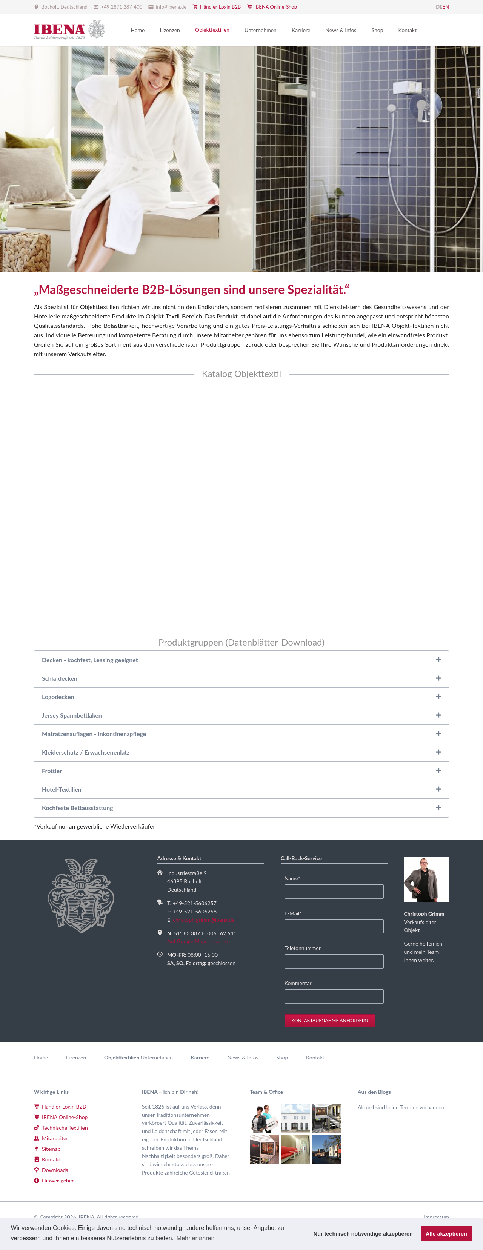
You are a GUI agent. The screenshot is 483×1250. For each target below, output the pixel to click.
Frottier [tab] (52, 770)
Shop (282, 1057)
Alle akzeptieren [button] (446, 1234)
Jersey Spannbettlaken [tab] (72, 715)
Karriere (200, 1057)
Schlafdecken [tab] (59, 678)
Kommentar (298, 983)
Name (296, 877)
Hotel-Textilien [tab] (62, 789)
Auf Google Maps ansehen (197, 941)
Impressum (436, 1217)
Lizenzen (76, 1057)
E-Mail (296, 912)
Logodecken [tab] (58, 696)
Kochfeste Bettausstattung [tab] (77, 807)
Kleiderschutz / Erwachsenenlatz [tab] (86, 752)
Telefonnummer (303, 948)
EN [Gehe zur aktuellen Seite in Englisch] (446, 7)
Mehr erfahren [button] (196, 1238)
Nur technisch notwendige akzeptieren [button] (363, 1234)
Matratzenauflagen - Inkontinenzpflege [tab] (94, 733)
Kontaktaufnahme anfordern (329, 1020)
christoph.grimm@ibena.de (203, 919)
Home (41, 1057)
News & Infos (243, 1057)
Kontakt (315, 1057)
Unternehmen (157, 1057)
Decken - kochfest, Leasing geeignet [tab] (90, 659)
